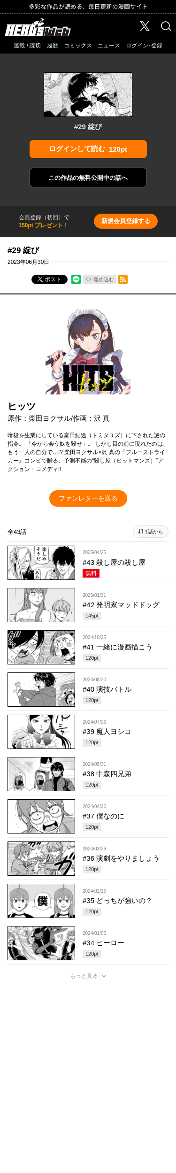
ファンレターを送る (88, 498)
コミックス (78, 45)
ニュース (109, 45)
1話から (154, 531)
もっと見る (84, 975)
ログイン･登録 (144, 45)
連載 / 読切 (27, 45)
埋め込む (103, 279)
